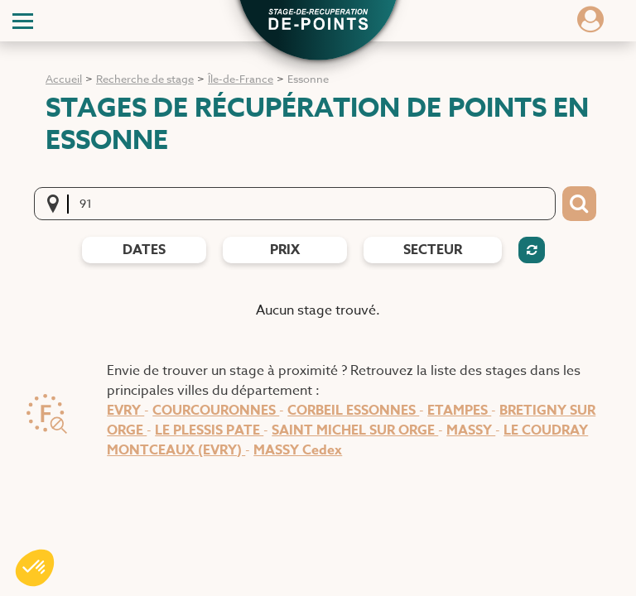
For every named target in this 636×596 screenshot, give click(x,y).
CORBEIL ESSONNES (353, 411)
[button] (318, 21)
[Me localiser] (58, 203)
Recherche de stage (145, 78)
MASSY (470, 430)
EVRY (125, 411)
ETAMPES (459, 411)
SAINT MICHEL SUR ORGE (355, 430)
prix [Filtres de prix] (285, 250)
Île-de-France (240, 78)
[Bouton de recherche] (579, 203)
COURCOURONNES (215, 411)
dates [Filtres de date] (144, 250)
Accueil (64, 78)
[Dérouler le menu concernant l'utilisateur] (590, 25)
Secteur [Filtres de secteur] (432, 250)
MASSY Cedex (297, 450)
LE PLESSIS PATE (209, 430)
